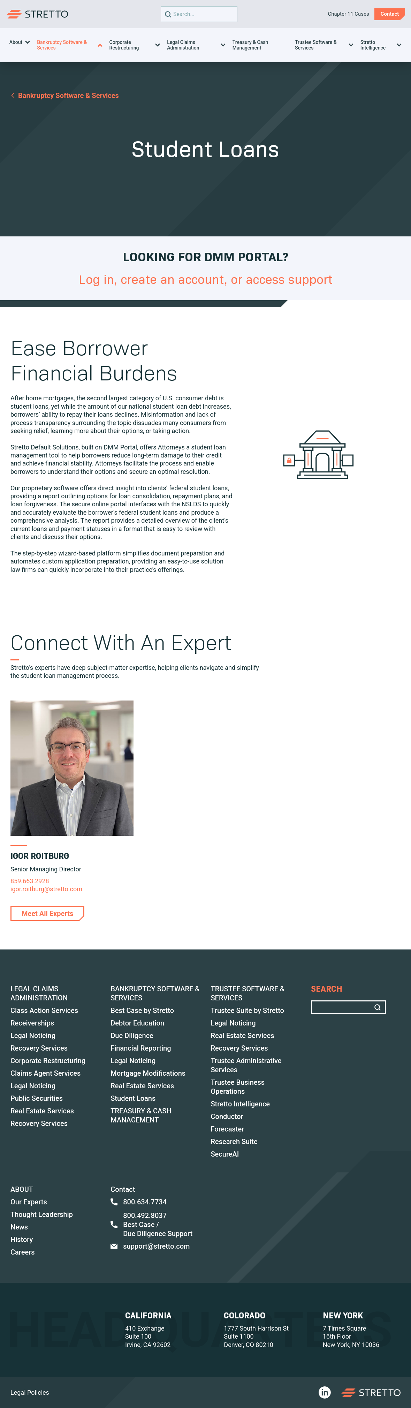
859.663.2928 (29, 881)
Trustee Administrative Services (246, 1065)
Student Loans (133, 1098)
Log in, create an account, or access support (206, 279)
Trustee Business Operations (238, 1087)
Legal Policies (29, 1392)
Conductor (227, 1116)
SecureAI (225, 1154)
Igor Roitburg (39, 856)
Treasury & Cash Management (250, 45)
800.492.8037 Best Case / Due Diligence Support (151, 1224)
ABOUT (21, 1189)
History (21, 1239)
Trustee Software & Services (316, 45)
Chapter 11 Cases (348, 14)
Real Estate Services (42, 1111)
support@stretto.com (150, 1246)
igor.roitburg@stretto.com (46, 889)
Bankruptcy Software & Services (62, 45)
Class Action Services (44, 1010)
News (19, 1227)
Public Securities (36, 1098)
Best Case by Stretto (142, 1010)
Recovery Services (39, 1048)
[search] (168, 14)
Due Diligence (132, 1035)
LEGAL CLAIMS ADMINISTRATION (39, 993)
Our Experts (28, 1202)
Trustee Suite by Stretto (247, 1010)
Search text (197, 14)
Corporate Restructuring (124, 45)
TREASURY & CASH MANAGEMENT (141, 1115)
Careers (22, 1252)
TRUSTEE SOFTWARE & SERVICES (247, 993)
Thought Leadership (41, 1214)
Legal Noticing (32, 1035)
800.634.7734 (139, 1202)
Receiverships (32, 1023)
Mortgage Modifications (148, 1073)
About (16, 42)
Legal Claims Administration (183, 45)
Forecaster (227, 1129)
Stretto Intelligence (373, 45)
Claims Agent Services (45, 1073)
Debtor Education (137, 1023)
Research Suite (234, 1141)
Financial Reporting (141, 1048)
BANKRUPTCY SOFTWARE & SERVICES (155, 993)
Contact (123, 1189)
